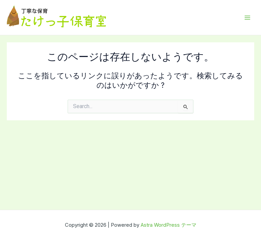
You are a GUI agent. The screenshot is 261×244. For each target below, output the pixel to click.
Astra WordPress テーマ (168, 225)
